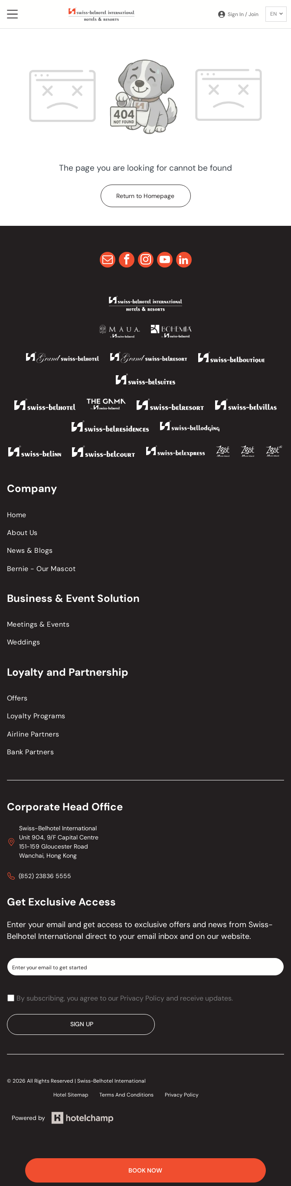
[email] (107, 261)
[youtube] (165, 261)
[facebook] (126, 261)
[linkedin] (184, 261)
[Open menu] (12, 14)
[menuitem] (145, 514)
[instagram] (146, 261)
